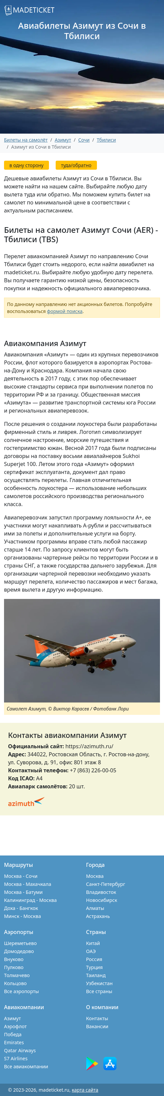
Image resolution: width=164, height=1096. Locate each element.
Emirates (14, 1042)
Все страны (99, 991)
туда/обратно (76, 165)
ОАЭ (91, 951)
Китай (93, 943)
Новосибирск (101, 900)
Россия (94, 959)
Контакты (97, 1018)
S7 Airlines (16, 1058)
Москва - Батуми (23, 892)
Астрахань (98, 916)
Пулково (13, 967)
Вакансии (97, 1026)
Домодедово (19, 951)
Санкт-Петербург (105, 884)
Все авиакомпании (26, 1066)
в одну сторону (26, 165)
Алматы (95, 908)
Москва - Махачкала (27, 884)
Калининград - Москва (30, 900)
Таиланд (96, 975)
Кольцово (15, 983)
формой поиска (65, 311)
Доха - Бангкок (21, 908)
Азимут (12, 1018)
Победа (12, 1034)
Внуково (13, 959)
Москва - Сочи (21, 876)
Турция (94, 967)
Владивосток (101, 892)
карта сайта (85, 1090)
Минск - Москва (22, 916)
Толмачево (17, 975)
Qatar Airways (20, 1050)
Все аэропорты (21, 991)
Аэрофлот (15, 1026)
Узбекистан (99, 983)
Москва (95, 876)
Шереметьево (20, 943)
